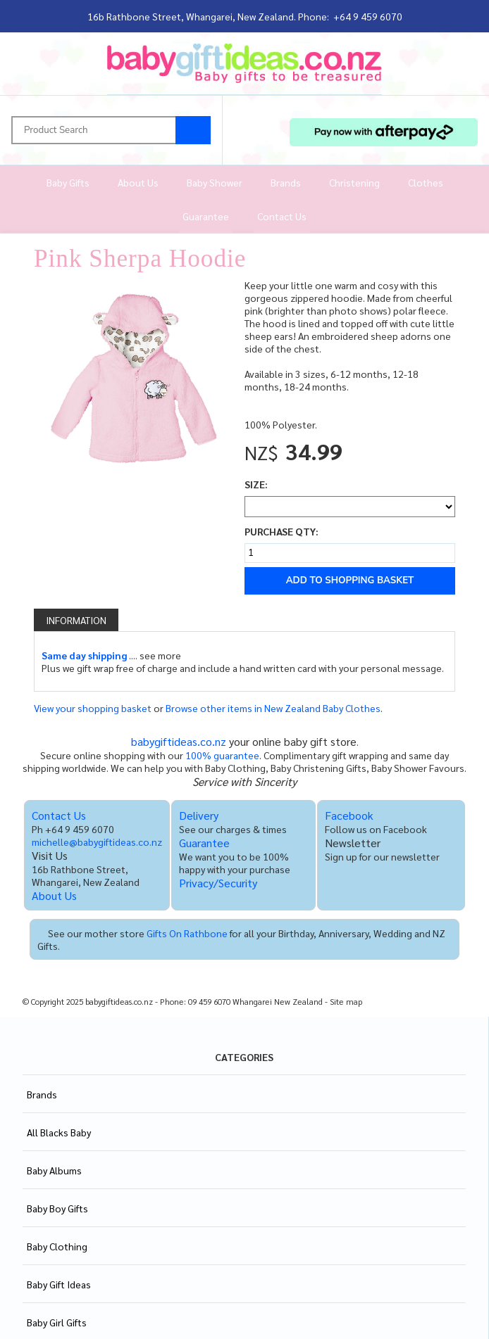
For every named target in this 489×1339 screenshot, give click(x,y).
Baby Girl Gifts (57, 1322)
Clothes (425, 182)
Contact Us (282, 216)
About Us (138, 182)
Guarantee (205, 216)
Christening (354, 182)
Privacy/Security (218, 882)
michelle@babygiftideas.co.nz (97, 841)
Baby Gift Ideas (59, 1284)
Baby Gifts (68, 182)
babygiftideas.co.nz (178, 741)
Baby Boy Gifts (57, 1208)
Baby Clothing (57, 1246)
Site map (346, 1001)
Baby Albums (54, 1170)
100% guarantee (222, 755)
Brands (286, 182)
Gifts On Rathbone (187, 933)
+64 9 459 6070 (367, 16)
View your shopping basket (92, 708)
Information (76, 620)
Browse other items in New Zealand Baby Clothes (273, 708)
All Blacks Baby (59, 1132)
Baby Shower (214, 182)
